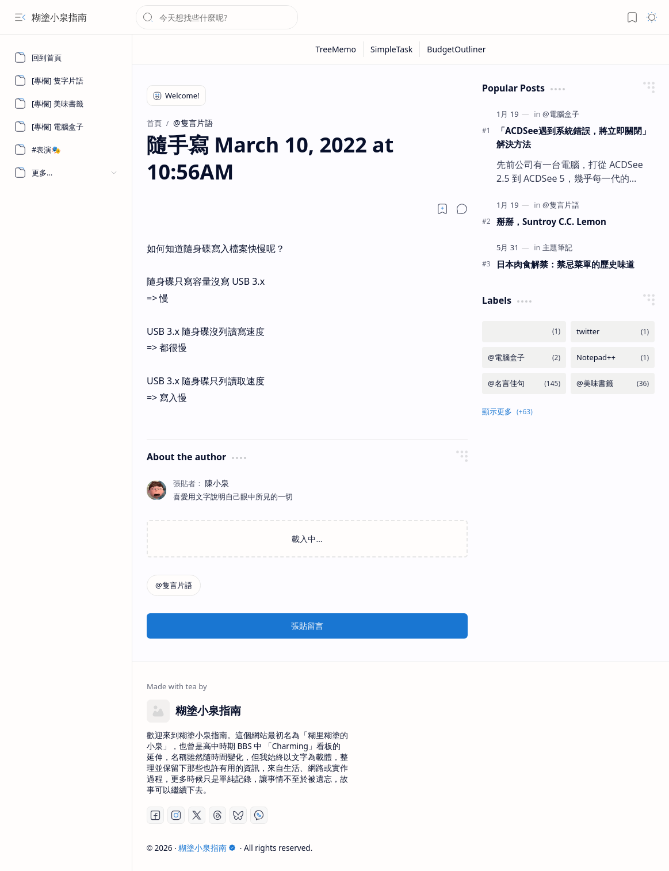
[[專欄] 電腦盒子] (66, 126)
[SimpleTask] (392, 49)
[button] (20, 17)
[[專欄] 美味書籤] (66, 103)
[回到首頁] (66, 57)
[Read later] (442, 208)
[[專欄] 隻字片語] (66, 80)
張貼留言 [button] (307, 625)
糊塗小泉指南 (59, 17)
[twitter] (613, 331)
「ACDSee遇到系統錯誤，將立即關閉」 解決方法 (573, 137)
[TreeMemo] (336, 49)
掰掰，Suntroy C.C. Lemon (551, 221)
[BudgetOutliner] (456, 49)
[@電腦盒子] (560, 114)
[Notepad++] (613, 357)
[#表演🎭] (66, 149)
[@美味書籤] (613, 383)
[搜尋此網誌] (216, 17)
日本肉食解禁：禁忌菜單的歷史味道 (565, 264)
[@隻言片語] (174, 585)
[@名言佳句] (524, 383)
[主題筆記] (557, 247)
